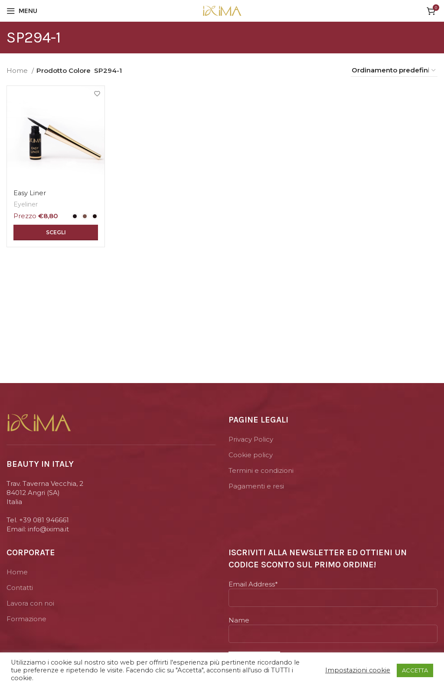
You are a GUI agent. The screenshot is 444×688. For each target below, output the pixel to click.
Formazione (26, 619)
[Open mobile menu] (22, 11)
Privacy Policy (251, 439)
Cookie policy (251, 455)
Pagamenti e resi (256, 486)
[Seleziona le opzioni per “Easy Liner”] (55, 232)
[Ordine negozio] (394, 70)
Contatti (20, 587)
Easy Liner (29, 193)
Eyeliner (26, 204)
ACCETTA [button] (415, 670)
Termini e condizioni (261, 470)
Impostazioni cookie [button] (357, 670)
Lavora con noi (30, 603)
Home (18, 70)
